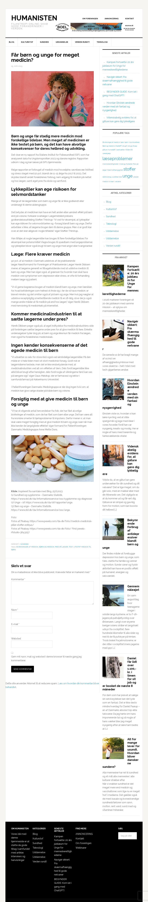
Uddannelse (112, 231)
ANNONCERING (84, 834)
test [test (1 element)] (120, 177)
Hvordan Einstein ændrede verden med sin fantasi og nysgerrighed (118, 106)
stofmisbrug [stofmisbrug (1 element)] (107, 177)
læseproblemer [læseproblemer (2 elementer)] (117, 158)
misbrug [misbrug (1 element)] (122, 164)
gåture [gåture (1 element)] (104, 150)
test (71, 547)
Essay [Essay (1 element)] (135, 146)
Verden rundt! (113, 245)
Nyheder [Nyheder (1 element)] (129, 164)
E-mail (15, 624)
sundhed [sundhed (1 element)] (115, 177)
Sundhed (24, 544)
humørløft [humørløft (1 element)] (111, 150)
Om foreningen (83, 843)
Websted (16, 638)
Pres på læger (61, 547)
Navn (14, 609)
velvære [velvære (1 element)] (118, 181)
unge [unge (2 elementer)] (128, 175)
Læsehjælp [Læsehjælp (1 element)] (106, 153)
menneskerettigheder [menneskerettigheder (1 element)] (110, 164)
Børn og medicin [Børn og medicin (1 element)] (108, 146)
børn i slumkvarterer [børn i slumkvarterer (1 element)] (132, 142)
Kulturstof (111, 209)
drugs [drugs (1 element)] (130, 146)
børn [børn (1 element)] (122, 142)
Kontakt (80, 838)
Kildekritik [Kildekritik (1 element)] (129, 150)
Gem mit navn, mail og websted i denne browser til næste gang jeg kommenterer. (46, 658)
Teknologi (111, 223)
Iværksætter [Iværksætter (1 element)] (120, 150)
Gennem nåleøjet (133, 588)
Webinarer (81, 847)
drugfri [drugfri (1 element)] (125, 146)
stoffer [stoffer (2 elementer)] (129, 169)
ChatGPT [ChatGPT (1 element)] (118, 146)
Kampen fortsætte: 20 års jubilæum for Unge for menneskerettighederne (118, 66)
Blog (108, 201)
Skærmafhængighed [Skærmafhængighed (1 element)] (115, 170)
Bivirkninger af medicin (27, 547)
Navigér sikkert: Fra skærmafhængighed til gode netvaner (117, 81)
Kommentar (18, 579)
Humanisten (34, 18)
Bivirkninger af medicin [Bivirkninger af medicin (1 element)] (111, 142)
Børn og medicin (46, 547)
